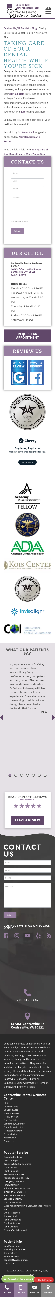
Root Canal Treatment (14, 1195)
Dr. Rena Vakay (11, 1106)
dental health (16, 93)
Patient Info (13, 1241)
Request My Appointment (16, 1259)
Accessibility (10, 1137)
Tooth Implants (11, 1170)
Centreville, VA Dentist (16, 28)
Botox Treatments (12, 1202)
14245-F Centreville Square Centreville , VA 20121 (26, 270)
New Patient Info (12, 1245)
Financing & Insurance (14, 1249)
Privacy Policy (10, 1134)
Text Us (20, 1289)
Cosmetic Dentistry (13, 1156)
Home (7, 1102)
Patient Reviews (11, 1256)
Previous (1, 718)
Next (53, 718)
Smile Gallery (10, 1252)
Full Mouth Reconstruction (17, 1188)
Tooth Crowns (10, 1167)
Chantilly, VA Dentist (13, 1127)
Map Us (48, 1289)
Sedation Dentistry (13, 1198)
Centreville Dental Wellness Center (25, 1096)
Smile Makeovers (12, 1212)
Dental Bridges (11, 1160)
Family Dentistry (11, 1184)
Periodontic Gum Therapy (16, 1177)
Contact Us (9, 1141)
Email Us (34, 1289)
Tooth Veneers (11, 1226)
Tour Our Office (11, 1120)
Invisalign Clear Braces (15, 1191)
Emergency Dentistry (14, 1181)
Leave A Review (27, 820)
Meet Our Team (11, 1116)
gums (23, 111)
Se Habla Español (43, 1280)
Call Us (7, 1289)
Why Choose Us (11, 1113)
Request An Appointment (27, 336)
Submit (17, 231)
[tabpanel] (25, 687)
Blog (34, 28)
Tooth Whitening (12, 1223)
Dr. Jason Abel (26, 132)
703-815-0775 (18, 275)
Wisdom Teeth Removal (15, 1230)
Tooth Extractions (12, 1219)
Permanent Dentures (14, 1174)
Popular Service (16, 1152)
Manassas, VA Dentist (14, 1130)
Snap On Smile (11, 1216)
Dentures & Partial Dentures (17, 1163)
